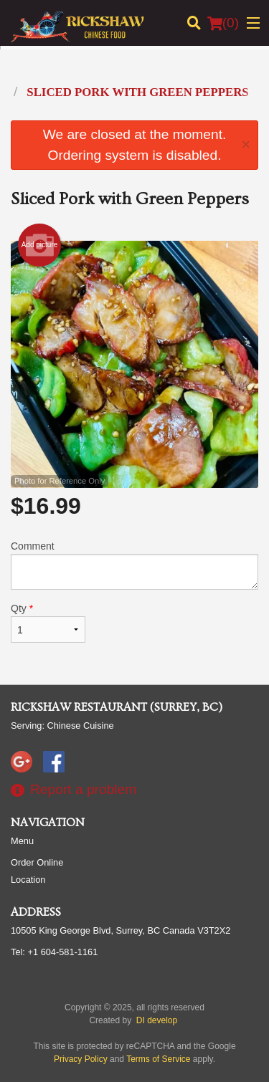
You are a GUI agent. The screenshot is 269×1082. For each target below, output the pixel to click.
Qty (48, 623)
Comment (134, 565)
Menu (22, 841)
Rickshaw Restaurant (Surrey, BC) (116, 707)
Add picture (40, 245)
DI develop (156, 1020)
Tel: (54, 952)
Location (28, 879)
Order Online (37, 862)
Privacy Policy (81, 1059)
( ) (223, 23)
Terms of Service (158, 1059)
